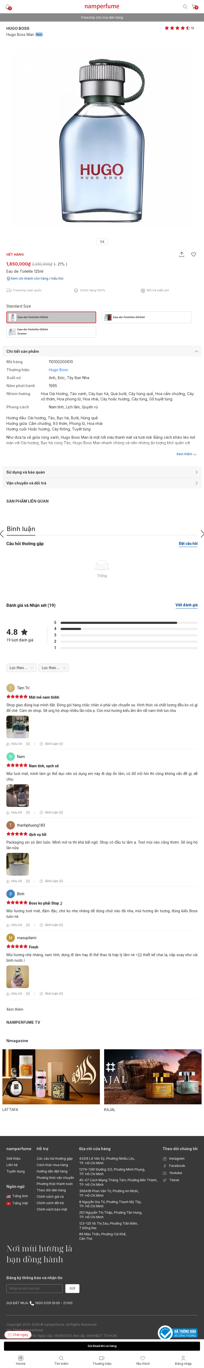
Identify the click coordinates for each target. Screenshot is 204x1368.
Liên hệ (12, 1165)
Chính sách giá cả (50, 1197)
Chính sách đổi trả (50, 1203)
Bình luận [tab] (21, 529)
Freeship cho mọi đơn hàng (102, 17)
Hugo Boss (17, 28)
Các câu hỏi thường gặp (55, 1158)
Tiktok (171, 1180)
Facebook (174, 1166)
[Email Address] (34, 1288)
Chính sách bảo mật (52, 1209)
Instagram (174, 1158)
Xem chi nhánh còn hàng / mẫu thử (34, 278)
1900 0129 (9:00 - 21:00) (51, 1303)
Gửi (72, 1288)
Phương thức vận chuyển (55, 1178)
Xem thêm (14, 1009)
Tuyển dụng (15, 1171)
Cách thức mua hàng (52, 1165)
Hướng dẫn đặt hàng (52, 1171)
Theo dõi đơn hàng (51, 1190)
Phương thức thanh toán (55, 1184)
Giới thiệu (13, 1158)
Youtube (172, 1173)
